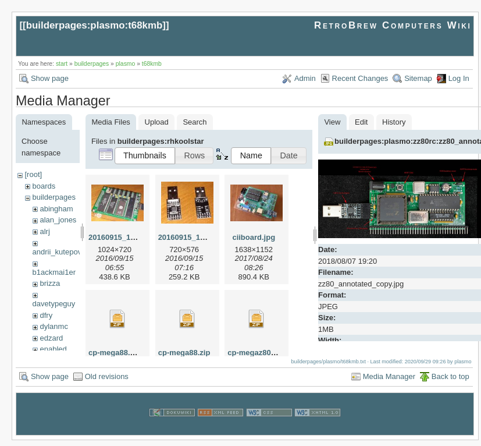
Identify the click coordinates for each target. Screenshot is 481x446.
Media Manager (389, 382)
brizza (50, 283)
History (393, 122)
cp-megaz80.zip (255, 352)
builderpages (91, 64)
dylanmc (53, 326)
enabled (53, 349)
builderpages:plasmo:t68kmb (94, 25)
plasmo (126, 64)
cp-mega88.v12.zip (121, 352)
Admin (305, 78)
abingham (56, 208)
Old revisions (107, 382)
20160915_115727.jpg (126, 237)
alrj (44, 231)
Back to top (450, 382)
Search (194, 122)
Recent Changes (360, 78)
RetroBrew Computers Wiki (393, 25)
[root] (33, 174)
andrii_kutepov (57, 251)
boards (43, 186)
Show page (50, 78)
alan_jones (58, 219)
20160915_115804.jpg (196, 237)
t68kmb (152, 64)
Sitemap (418, 78)
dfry (46, 315)
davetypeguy (54, 303)
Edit (361, 122)
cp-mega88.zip (184, 352)
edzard (51, 338)
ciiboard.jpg (253, 237)
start (61, 64)
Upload (157, 122)
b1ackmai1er (54, 272)
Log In (458, 78)
